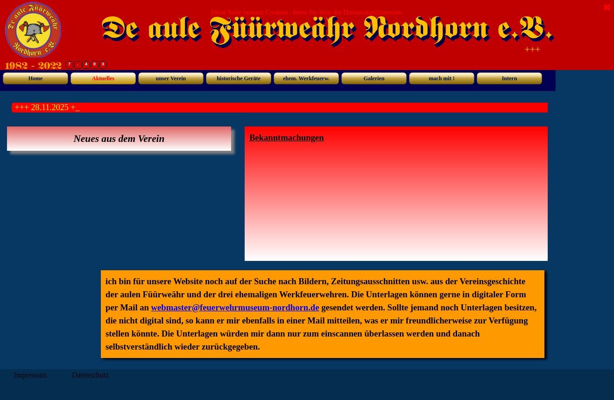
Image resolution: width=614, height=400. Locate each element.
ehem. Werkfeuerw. (306, 78)
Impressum (30, 375)
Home (35, 78)
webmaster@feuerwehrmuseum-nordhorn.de (235, 307)
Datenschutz (90, 375)
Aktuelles (103, 78)
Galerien (374, 78)
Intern (509, 78)
